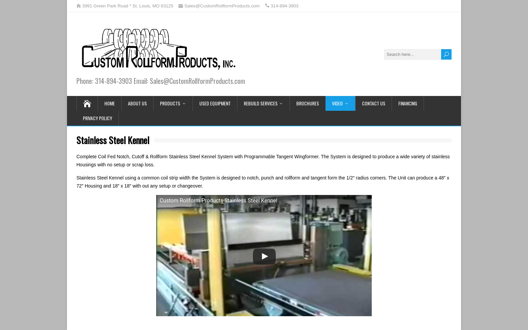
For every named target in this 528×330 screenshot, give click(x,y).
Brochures (307, 103)
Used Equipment (215, 103)
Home (109, 103)
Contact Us (373, 103)
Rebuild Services (260, 103)
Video (337, 103)
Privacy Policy (97, 118)
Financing (407, 103)
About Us (137, 103)
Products (170, 103)
